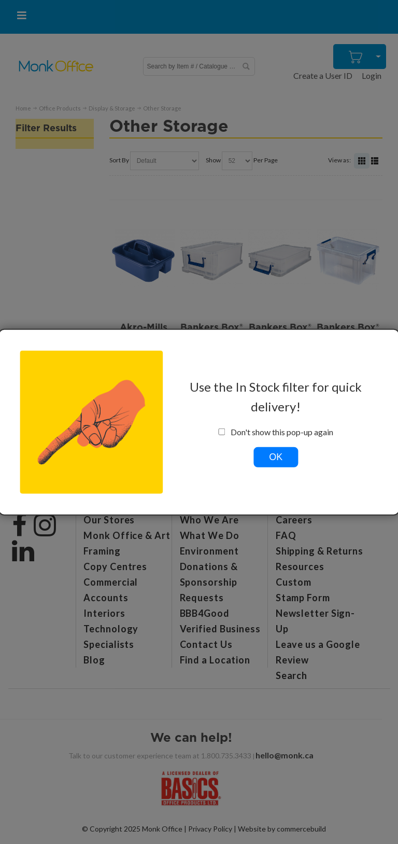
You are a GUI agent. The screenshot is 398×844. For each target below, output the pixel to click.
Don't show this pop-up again (276, 431)
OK (275, 456)
